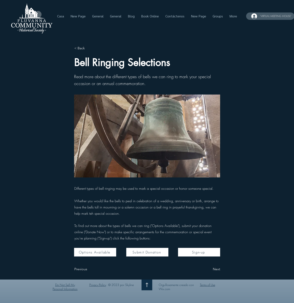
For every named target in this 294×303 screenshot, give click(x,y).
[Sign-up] (199, 252)
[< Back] (88, 48)
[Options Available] (95, 252)
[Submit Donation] (147, 252)
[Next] (209, 269)
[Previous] (88, 269)
